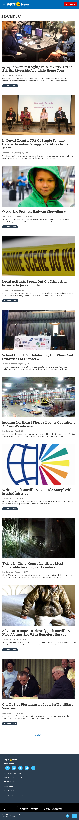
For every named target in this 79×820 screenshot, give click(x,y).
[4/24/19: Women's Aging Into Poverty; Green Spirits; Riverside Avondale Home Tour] (38, 41)
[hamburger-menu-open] (3, 4)
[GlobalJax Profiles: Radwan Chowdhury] (38, 186)
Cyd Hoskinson (8, 431)
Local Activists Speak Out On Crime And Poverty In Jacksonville (34, 283)
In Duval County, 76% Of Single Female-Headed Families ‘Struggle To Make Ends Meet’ (35, 144)
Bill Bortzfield (7, 75)
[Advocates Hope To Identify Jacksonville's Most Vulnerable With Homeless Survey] (38, 605)
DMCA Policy (9, 791)
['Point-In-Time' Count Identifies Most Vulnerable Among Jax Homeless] (38, 538)
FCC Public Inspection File (14, 777)
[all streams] (74, 816)
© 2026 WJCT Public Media (12, 773)
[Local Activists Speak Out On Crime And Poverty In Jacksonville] (38, 256)
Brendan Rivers (8, 153)
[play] (67, 816)
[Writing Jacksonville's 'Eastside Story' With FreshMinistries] (38, 464)
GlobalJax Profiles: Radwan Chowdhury (34, 212)
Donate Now (63, 4)
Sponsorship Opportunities (14, 795)
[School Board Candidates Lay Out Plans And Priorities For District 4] (38, 330)
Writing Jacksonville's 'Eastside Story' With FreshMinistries (37, 492)
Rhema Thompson (9, 364)
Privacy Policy (9, 786)
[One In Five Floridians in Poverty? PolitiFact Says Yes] (38, 679)
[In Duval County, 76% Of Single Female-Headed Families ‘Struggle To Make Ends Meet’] (38, 115)
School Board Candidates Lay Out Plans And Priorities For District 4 (37, 357)
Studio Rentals (9, 782)
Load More (39, 735)
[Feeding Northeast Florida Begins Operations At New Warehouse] (38, 397)
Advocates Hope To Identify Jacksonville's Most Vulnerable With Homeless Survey (36, 633)
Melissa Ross (7, 290)
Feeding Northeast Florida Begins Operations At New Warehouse (38, 424)
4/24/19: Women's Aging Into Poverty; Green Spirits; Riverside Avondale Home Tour (37, 69)
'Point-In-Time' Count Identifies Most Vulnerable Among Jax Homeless (32, 565)
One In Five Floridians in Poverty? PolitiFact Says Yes (37, 706)
